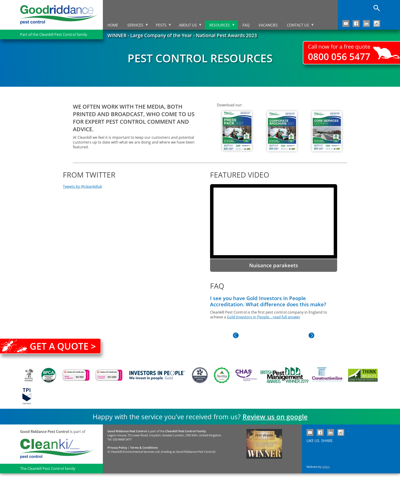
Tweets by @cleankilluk (82, 186)
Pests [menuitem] (161, 26)
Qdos (326, 467)
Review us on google (275, 416)
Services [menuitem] (136, 26)
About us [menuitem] (188, 26)
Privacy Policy (117, 447)
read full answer (286, 317)
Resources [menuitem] (220, 26)
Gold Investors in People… (250, 317)
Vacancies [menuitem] (268, 25)
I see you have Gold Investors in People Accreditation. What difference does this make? (268, 301)
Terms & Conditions (144, 447)
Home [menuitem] (112, 25)
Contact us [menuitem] (298, 26)
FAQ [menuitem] (246, 25)
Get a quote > (63, 346)
